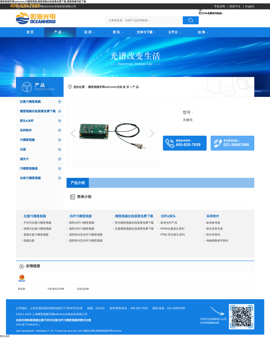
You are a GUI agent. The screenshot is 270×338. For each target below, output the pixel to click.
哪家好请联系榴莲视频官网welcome (102, 330)
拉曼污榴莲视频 (30, 101)
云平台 (175, 32)
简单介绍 (84, 197)
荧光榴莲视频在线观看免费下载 (134, 222)
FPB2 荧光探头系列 (173, 234)
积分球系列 (213, 234)
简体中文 (235, 6)
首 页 (30, 32)
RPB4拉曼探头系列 (173, 228)
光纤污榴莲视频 (80, 216)
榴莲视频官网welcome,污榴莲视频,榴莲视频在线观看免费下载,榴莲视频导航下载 (43, 1)
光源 (23, 149)
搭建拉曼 (29, 240)
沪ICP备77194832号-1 (28, 324)
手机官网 (219, 6)
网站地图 (5, 336)
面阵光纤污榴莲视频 (81, 228)
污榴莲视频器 (29, 168)
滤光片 (24, 159)
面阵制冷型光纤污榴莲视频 (86, 240)
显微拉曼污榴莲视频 (35, 234)
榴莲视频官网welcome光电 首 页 (108, 87)
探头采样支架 (214, 228)
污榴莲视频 (27, 139)
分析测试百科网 (55, 288)
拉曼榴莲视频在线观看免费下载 (134, 228)
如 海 (204, 32)
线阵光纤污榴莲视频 (81, 222)
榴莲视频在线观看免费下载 (38, 111)
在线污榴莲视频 (30, 178)
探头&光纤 (27, 120)
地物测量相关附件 (217, 240)
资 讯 (119, 32)
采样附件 (26, 130)
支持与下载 (147, 32)
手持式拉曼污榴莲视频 (37, 222)
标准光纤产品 (169, 222)
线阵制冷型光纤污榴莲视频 (86, 234)
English (249, 6)
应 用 (90, 32)
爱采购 (21, 288)
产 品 (60, 32)
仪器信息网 (83, 288)
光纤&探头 (168, 216)
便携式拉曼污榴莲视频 (37, 228)
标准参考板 (213, 222)
